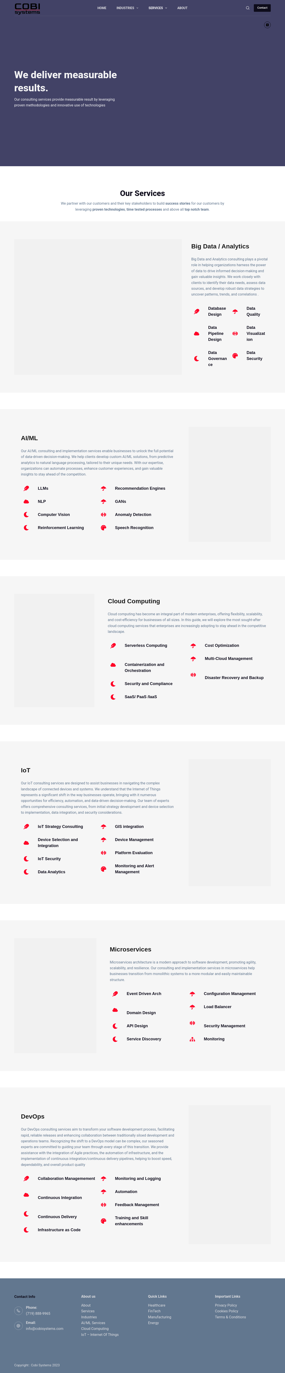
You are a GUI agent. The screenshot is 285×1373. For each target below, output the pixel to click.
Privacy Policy (226, 1305)
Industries (128, 8)
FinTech (154, 1311)
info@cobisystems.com (44, 1329)
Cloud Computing (95, 1329)
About (182, 8)
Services (159, 8)
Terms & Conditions (230, 1317)
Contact (262, 7)
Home (102, 8)
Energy (153, 1323)
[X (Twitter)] (267, 25)
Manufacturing (159, 1317)
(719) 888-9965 (38, 1313)
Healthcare (156, 1305)
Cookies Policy (226, 1311)
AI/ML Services (93, 1323)
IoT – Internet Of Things (100, 1335)
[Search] (247, 8)
